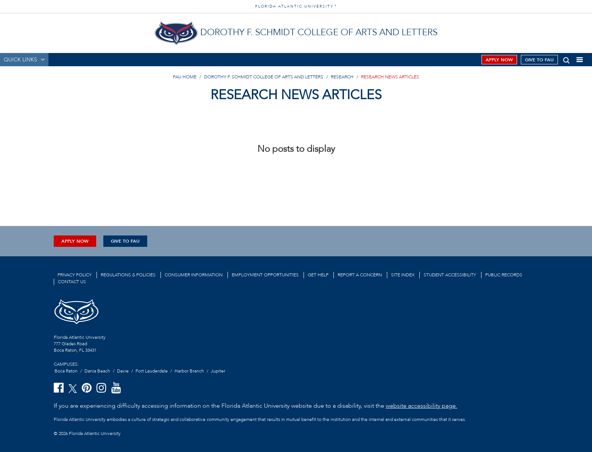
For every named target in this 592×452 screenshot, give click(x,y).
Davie (123, 371)
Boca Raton (66, 371)
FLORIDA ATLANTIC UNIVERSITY (296, 6)
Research (342, 77)
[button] (566, 59)
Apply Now (499, 60)
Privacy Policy (75, 275)
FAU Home (184, 77)
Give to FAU (539, 60)
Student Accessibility (450, 275)
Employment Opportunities (265, 275)
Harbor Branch (189, 371)
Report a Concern (360, 275)
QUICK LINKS (20, 59)
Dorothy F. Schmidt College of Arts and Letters (263, 77)
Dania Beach (97, 371)
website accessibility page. (421, 406)
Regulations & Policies (128, 275)
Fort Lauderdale (152, 371)
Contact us (72, 282)
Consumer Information (194, 275)
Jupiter (218, 371)
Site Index (402, 275)
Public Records (503, 275)
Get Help (318, 275)
